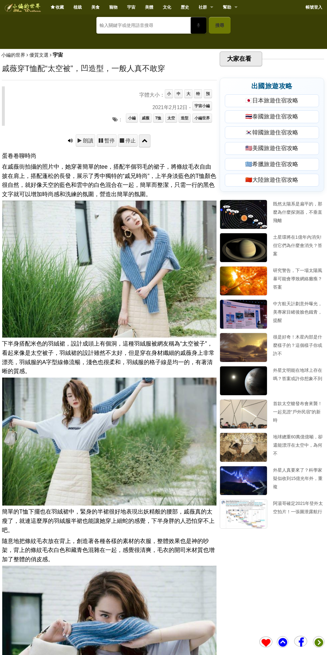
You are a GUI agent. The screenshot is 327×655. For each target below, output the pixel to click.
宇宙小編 (202, 198)
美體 (149, 7)
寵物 (113, 7)
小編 (132, 211)
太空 (171, 211)
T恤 (158, 211)
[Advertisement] (163, 85)
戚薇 (145, 211)
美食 (95, 7)
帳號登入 (314, 7)
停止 (130, 233)
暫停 (109, 233)
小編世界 (202, 211)
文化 (167, 7)
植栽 (77, 7)
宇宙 (131, 7)
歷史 (185, 7)
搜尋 (219, 25)
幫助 (227, 7)
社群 (203, 7)
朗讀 (87, 233)
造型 (184, 211)
